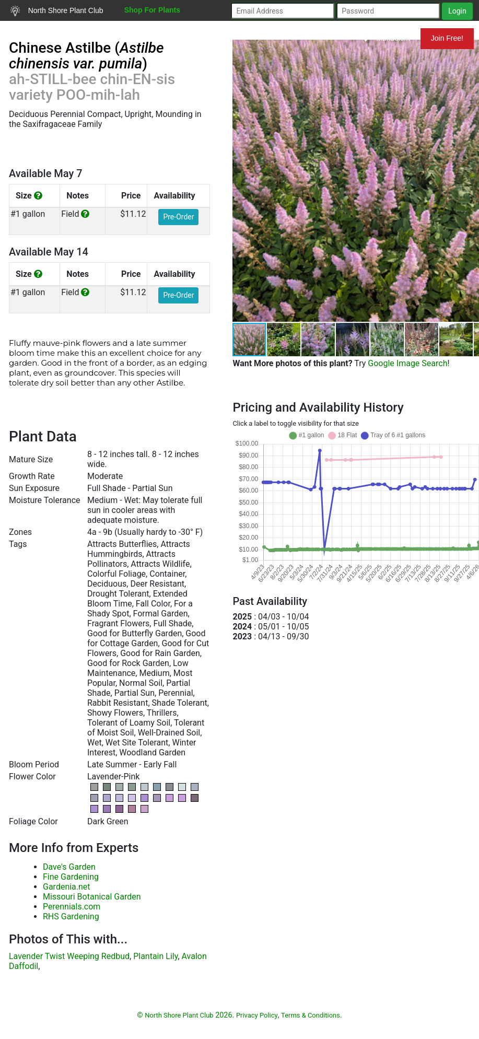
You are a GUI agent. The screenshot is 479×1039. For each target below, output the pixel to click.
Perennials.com (71, 907)
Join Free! (447, 38)
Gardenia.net (66, 887)
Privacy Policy (257, 1015)
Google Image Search (407, 363)
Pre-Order (178, 217)
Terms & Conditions (310, 1015)
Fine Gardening (71, 877)
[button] (284, 339)
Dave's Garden (69, 867)
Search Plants (40, 31)
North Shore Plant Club (56, 11)
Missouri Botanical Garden (92, 897)
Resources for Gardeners (132, 31)
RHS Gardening (71, 916)
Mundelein (386, 38)
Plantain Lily (155, 956)
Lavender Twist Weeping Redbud (69, 956)
